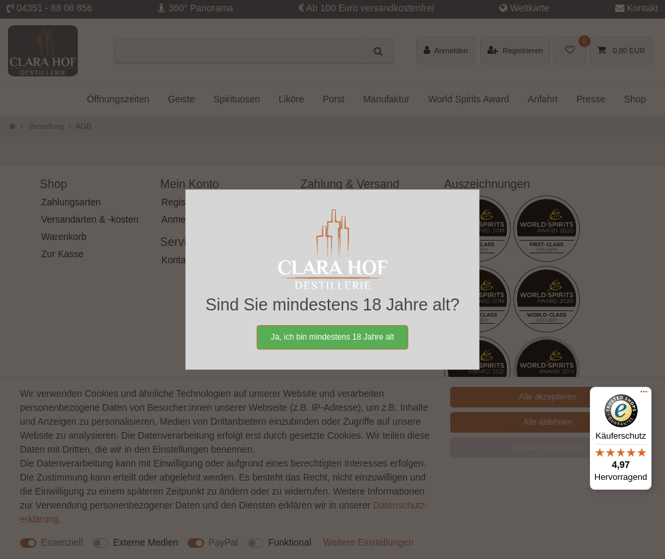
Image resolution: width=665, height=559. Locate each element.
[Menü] (644, 395)
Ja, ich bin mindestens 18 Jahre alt (332, 337)
